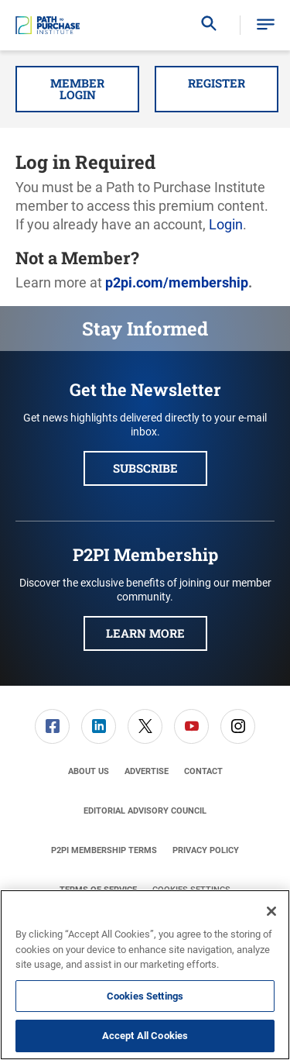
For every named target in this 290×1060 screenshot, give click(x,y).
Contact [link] (203, 771)
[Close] (271, 911)
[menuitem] (52, 726)
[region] (145, 975)
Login (226, 224)
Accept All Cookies (145, 1035)
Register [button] (216, 83)
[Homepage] (47, 25)
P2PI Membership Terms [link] (104, 850)
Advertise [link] (147, 771)
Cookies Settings (145, 996)
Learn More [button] (145, 633)
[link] (52, 726)
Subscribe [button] (145, 468)
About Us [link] (88, 771)
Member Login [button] (77, 88)
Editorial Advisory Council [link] (145, 811)
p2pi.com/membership (176, 282)
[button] (265, 25)
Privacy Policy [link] (205, 850)
